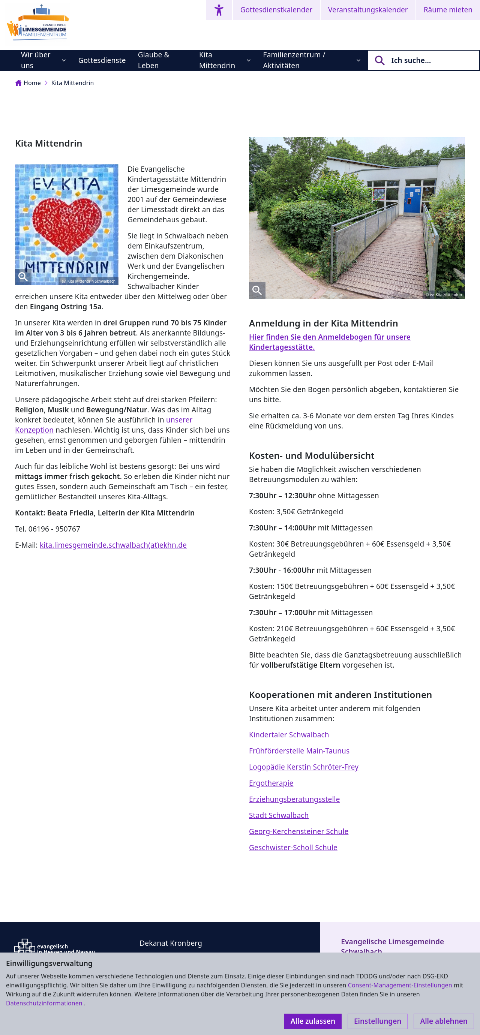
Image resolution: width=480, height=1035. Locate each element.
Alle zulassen (313, 1021)
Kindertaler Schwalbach (289, 735)
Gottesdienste (102, 60)
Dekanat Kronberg (171, 943)
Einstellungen (377, 1021)
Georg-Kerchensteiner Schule (298, 831)
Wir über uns (36, 60)
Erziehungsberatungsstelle (294, 799)
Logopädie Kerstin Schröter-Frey (303, 767)
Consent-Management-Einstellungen (401, 985)
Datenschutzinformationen (45, 1003)
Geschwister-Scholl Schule (293, 847)
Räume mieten (448, 10)
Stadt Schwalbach (279, 815)
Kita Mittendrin (217, 60)
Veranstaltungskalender (368, 10)
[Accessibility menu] (219, 10)
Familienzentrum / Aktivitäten (294, 60)
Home (28, 83)
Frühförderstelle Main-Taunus (299, 751)
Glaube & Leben (154, 60)
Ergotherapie (271, 783)
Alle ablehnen (444, 1021)
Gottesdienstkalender (276, 10)
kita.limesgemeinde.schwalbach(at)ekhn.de (113, 545)
